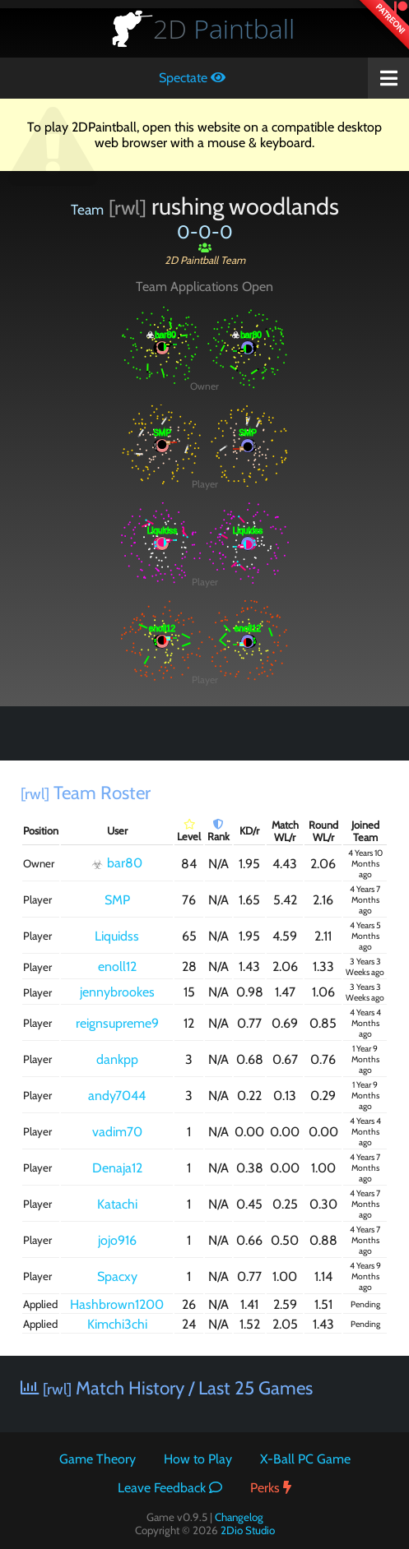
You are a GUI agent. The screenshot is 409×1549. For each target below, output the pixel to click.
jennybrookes (117, 992)
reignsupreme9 (117, 1023)
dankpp (117, 1059)
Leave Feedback (170, 1488)
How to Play (198, 1459)
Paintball (224, 28)
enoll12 (117, 966)
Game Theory (97, 1459)
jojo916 (117, 1240)
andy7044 (117, 1095)
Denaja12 (117, 1168)
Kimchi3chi (117, 1324)
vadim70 (117, 1132)
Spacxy (117, 1276)
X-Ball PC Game (305, 1459)
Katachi (117, 1204)
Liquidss (117, 936)
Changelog (239, 1517)
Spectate (192, 78)
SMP (117, 900)
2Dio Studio (248, 1530)
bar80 (116, 863)
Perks (270, 1488)
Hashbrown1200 (117, 1304)
